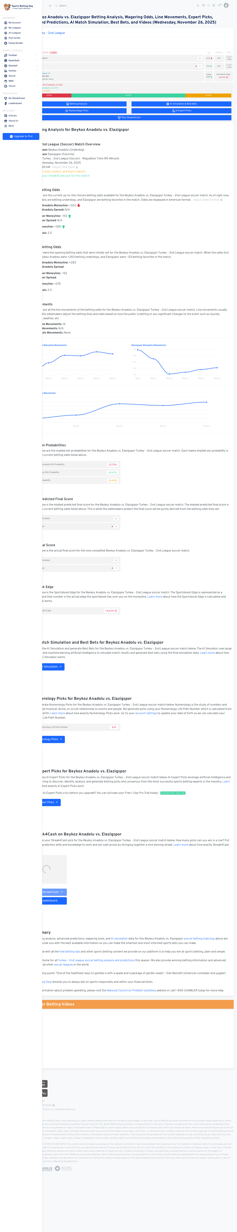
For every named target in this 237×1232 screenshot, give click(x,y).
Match (50, 46)
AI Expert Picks (65, 816)
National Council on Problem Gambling (152, 1017)
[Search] (78, 6)
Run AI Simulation (67, 681)
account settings (209, 727)
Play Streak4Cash (68, 906)
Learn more (197, 611)
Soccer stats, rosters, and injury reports (79, 177)
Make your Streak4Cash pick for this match (81, 181)
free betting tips (90, 970)
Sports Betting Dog (59, 1009)
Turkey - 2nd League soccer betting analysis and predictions (117, 983)
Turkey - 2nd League (71, 38)
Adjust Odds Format (73, 209)
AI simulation (140, 953)
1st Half (59, 46)
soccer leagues (102, 987)
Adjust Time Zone (86, 172)
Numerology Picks (67, 753)
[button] (226, 5)
